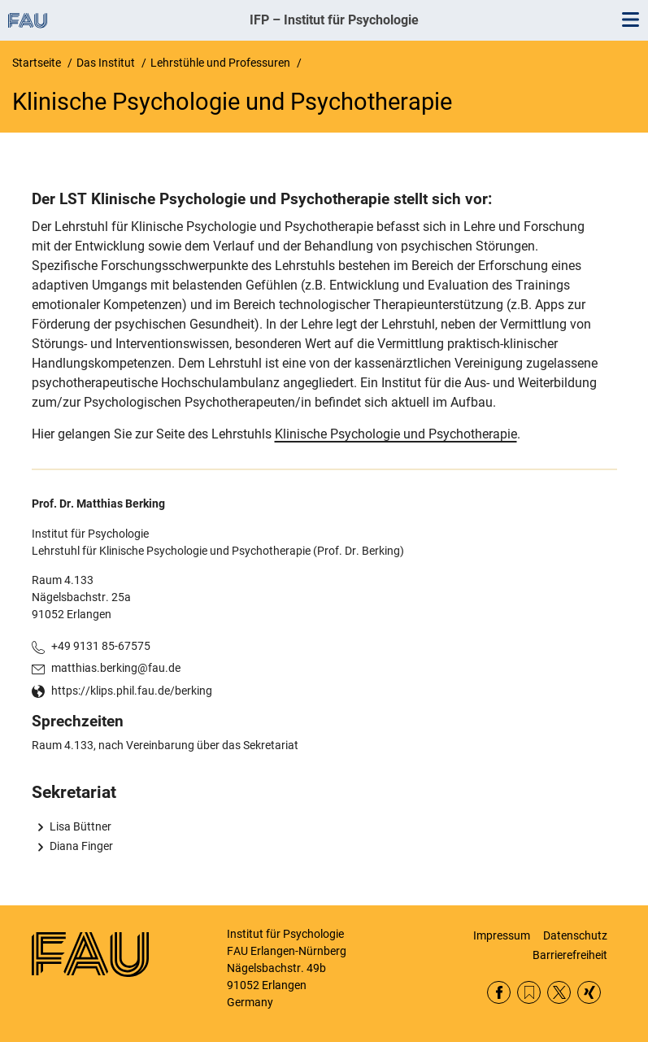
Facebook (499, 993)
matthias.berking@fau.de (115, 667)
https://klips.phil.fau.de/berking (131, 690)
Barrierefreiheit (570, 954)
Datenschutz (575, 935)
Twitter (559, 993)
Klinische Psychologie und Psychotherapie (396, 434)
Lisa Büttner (80, 826)
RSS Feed (529, 993)
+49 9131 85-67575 (100, 645)
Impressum (501, 935)
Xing (589, 993)
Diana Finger (81, 845)
